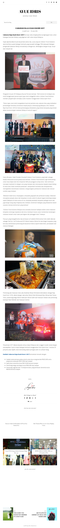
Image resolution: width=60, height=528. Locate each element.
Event (30, 401)
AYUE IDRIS (30, 11)
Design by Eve (33, 525)
